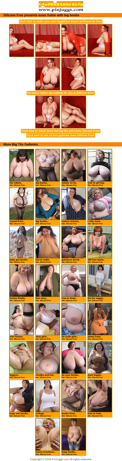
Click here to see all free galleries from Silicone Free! (61, 135)
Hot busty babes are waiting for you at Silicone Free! (60, 92)
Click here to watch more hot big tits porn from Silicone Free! (60, 130)
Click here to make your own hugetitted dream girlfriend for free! (60, 21)
